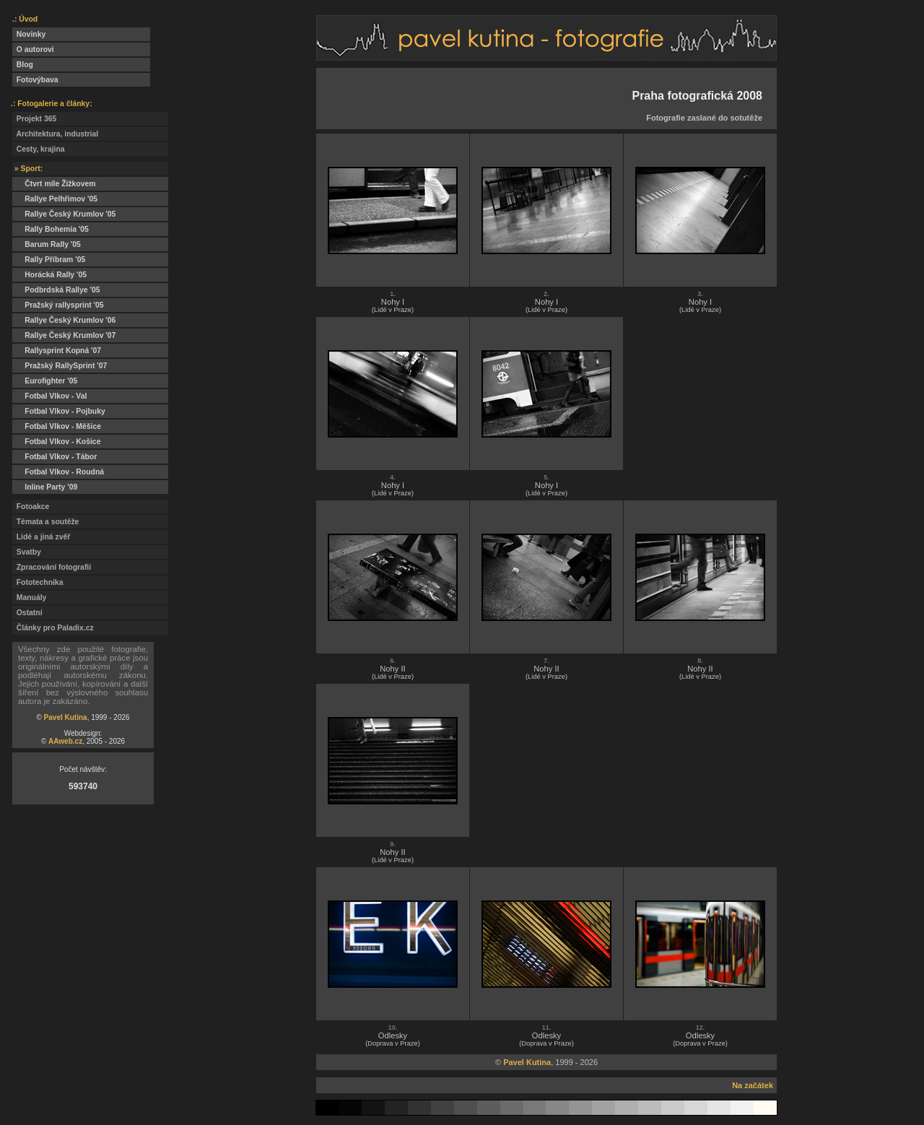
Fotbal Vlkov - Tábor (54, 457)
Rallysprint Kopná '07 (56, 351)
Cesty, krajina (38, 149)
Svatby (26, 552)
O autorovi (33, 49)
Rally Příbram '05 (48, 260)
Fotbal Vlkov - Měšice (56, 426)
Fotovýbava (35, 80)
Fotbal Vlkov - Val (49, 396)
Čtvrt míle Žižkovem (53, 184)
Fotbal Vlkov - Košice (56, 442)
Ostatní (27, 613)
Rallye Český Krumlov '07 (64, 335)
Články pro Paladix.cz (53, 628)
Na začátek (752, 1085)
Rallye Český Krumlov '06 (64, 320)
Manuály (29, 597)
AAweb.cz (65, 741)
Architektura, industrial (55, 134)
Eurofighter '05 (44, 381)
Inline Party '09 (44, 487)
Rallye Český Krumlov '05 (64, 214)
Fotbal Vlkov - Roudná (58, 472)
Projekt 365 (34, 119)
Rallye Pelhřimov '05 (54, 199)
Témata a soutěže (45, 522)
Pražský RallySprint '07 (59, 366)
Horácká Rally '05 (49, 275)
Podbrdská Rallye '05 (56, 290)
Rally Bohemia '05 (50, 229)
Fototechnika (37, 582)
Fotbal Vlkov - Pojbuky (58, 411)
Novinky (28, 34)
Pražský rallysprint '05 (58, 305)
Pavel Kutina (65, 717)
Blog (22, 65)
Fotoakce (30, 507)
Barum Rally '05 (46, 244)
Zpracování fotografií (51, 567)
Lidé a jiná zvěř (41, 537)
